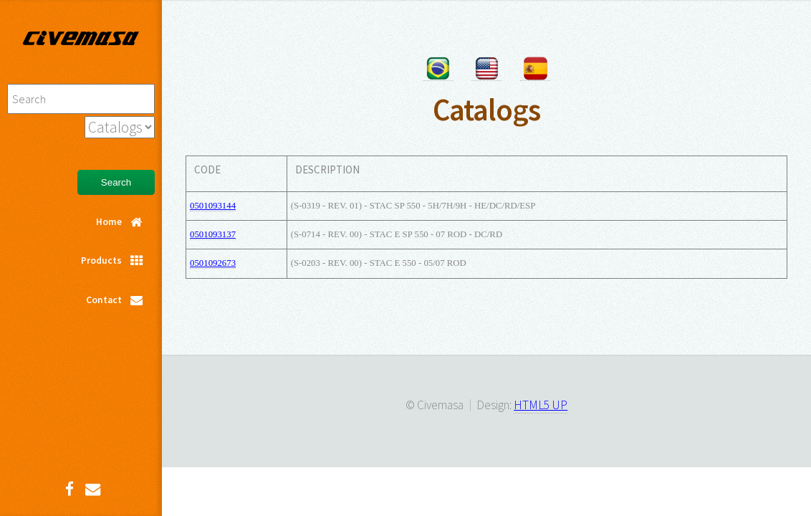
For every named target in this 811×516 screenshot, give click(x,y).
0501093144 (213, 206)
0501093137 (213, 234)
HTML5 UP (540, 405)
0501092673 (213, 263)
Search (116, 182)
